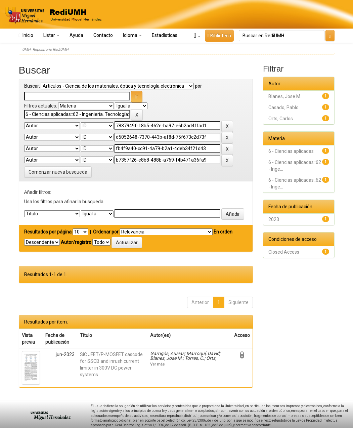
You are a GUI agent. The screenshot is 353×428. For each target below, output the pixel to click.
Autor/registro (76, 242)
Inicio (26, 35)
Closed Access (283, 252)
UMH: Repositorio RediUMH (45, 49)
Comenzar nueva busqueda (58, 172)
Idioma (132, 35)
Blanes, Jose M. (284, 96)
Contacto (103, 35)
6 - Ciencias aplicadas (291, 151)
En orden (223, 231)
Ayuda (76, 35)
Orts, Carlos (280, 118)
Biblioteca (219, 35)
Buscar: (32, 86)
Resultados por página (48, 231)
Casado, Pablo (283, 107)
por (198, 86)
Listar (51, 35)
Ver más (157, 364)
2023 (273, 219)
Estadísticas (164, 35)
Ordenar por (106, 231)
